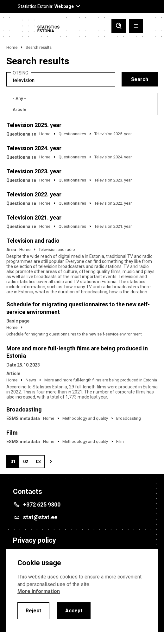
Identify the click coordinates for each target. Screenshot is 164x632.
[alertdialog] (82, 590)
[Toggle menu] (136, 26)
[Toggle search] (118, 26)
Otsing (20, 73)
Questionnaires (72, 133)
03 (40, 463)
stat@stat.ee (40, 517)
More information (38, 591)
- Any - (19, 98)
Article (19, 109)
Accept (73, 611)
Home (11, 47)
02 (27, 463)
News (31, 380)
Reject (33, 611)
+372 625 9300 (41, 504)
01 (14, 463)
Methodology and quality (85, 418)
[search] (60, 79)
